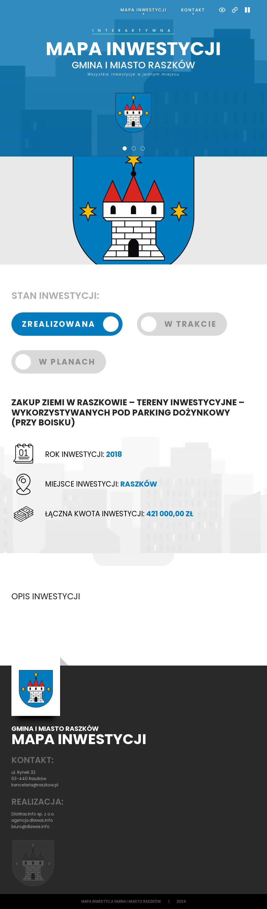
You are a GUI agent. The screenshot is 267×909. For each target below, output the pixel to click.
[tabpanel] (133, 81)
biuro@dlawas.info (30, 827)
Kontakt (193, 10)
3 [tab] (143, 148)
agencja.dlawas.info (32, 820)
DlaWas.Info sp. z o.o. (33, 814)
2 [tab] (134, 148)
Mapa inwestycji (143, 10)
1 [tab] (125, 148)
